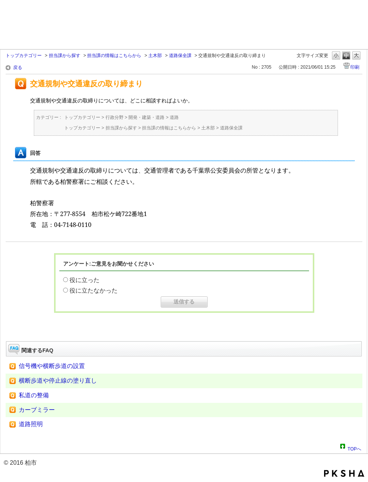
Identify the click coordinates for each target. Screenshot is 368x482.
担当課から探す (64, 55)
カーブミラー (37, 410)
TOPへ (354, 447)
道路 (174, 117)
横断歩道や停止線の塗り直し (58, 380)
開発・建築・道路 (146, 117)
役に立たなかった (93, 290)
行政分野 (115, 117)
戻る (17, 67)
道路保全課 (180, 55)
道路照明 (31, 424)
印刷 (354, 67)
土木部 (155, 55)
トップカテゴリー (24, 55)
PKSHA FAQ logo (344, 473)
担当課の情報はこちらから (114, 55)
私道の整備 (34, 395)
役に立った (84, 280)
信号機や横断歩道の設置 (52, 366)
